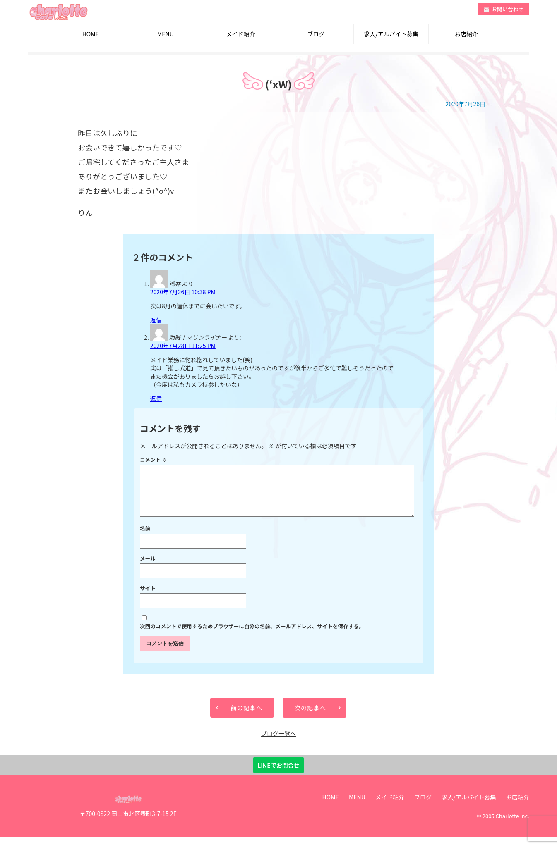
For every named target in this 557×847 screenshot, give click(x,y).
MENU (165, 34)
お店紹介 (466, 34)
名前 (145, 538)
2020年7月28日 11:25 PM (183, 345)
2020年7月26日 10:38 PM (183, 292)
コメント (153, 459)
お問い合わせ (503, 9)
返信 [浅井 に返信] (156, 320)
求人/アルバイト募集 (391, 34)
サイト (148, 598)
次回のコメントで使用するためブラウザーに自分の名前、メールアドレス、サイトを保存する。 (252, 636)
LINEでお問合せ (278, 775)
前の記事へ (246, 717)
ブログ (315, 34)
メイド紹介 (240, 34)
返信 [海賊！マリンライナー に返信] (156, 398)
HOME (90, 34)
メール (148, 568)
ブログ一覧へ (278, 743)
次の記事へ (310, 717)
